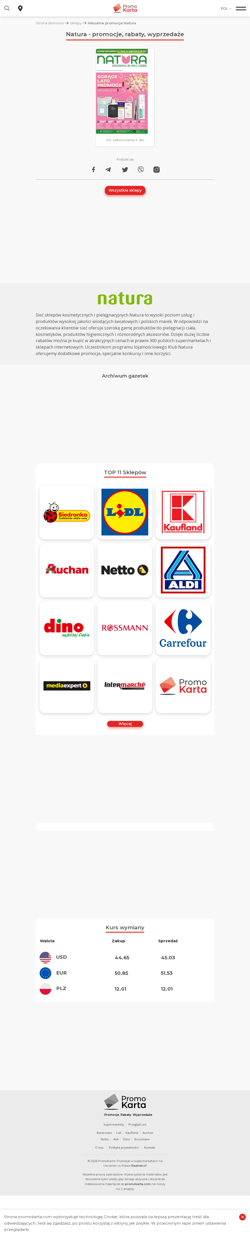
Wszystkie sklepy (125, 190)
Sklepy (76, 23)
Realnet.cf (138, 1165)
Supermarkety (113, 1124)
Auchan (148, 1133)
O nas (99, 1147)
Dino (126, 1139)
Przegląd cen (137, 1124)
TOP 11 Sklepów (125, 472)
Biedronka (104, 1133)
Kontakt (149, 1147)
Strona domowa (50, 23)
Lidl (118, 1133)
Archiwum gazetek (125, 376)
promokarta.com (138, 1184)
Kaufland (132, 1133)
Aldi (116, 1139)
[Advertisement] (125, 419)
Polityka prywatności (124, 1147)
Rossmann (142, 1139)
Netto (104, 1139)
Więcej (125, 723)
